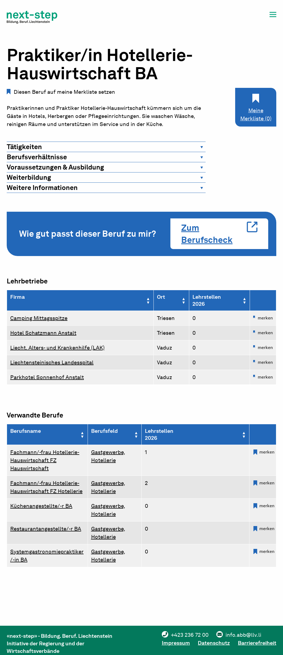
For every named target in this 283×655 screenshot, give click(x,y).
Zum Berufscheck (206, 233)
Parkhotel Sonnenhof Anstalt (47, 377)
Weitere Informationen (42, 187)
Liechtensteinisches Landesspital (52, 362)
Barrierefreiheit (257, 643)
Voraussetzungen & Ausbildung (55, 167)
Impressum (176, 643)
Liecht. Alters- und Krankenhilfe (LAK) (57, 347)
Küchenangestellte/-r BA (41, 506)
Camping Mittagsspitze (38, 318)
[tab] (106, 147)
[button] (273, 15)
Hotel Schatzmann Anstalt (43, 333)
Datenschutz (214, 643)
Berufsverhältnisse (37, 157)
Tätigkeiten (24, 147)
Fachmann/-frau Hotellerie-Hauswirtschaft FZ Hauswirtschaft (44, 460)
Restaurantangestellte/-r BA (45, 529)
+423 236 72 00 (189, 635)
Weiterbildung (29, 177)
